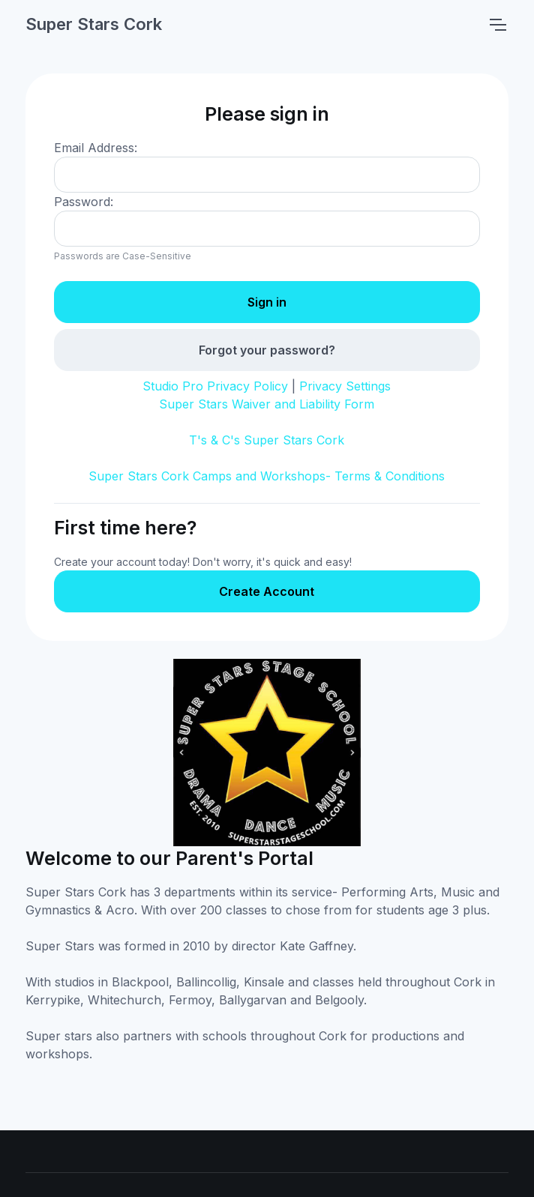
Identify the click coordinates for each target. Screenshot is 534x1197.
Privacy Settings (345, 386)
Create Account (266, 591)
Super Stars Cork (94, 24)
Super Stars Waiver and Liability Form (266, 404)
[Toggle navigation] (497, 24)
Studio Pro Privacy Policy (215, 386)
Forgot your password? (267, 350)
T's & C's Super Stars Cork (266, 439)
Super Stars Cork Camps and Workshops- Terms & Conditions (266, 475)
